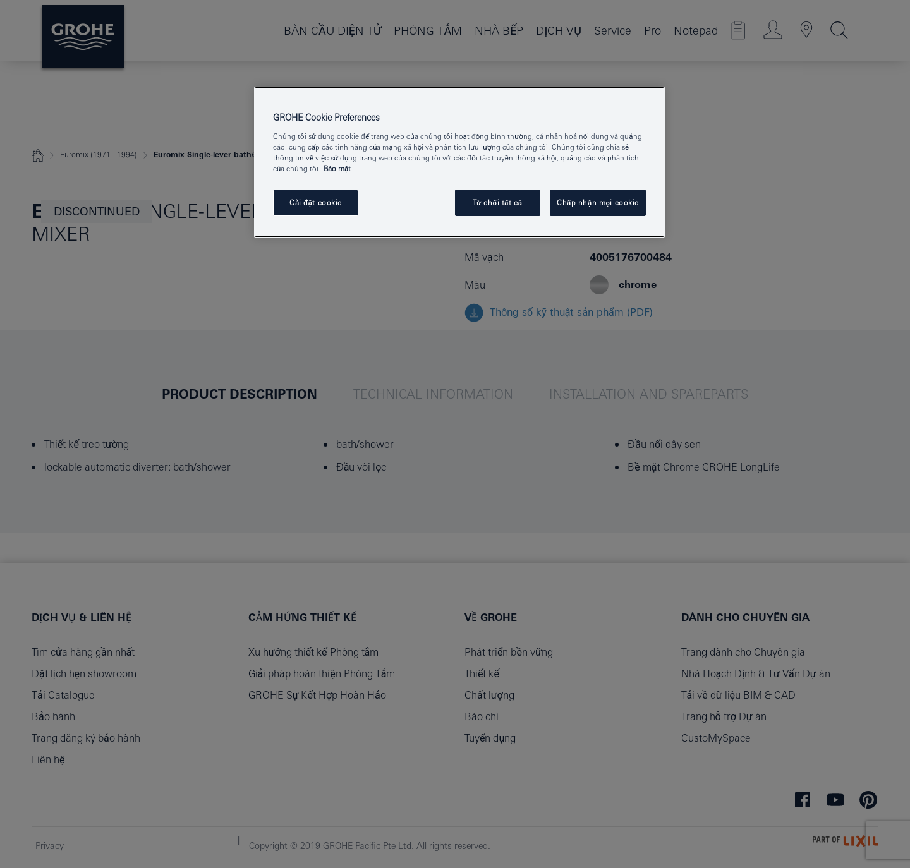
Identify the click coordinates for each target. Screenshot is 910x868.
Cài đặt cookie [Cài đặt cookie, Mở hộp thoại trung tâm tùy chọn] (315, 202)
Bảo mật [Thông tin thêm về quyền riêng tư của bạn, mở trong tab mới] (337, 168)
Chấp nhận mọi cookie (598, 202)
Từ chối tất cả (498, 202)
